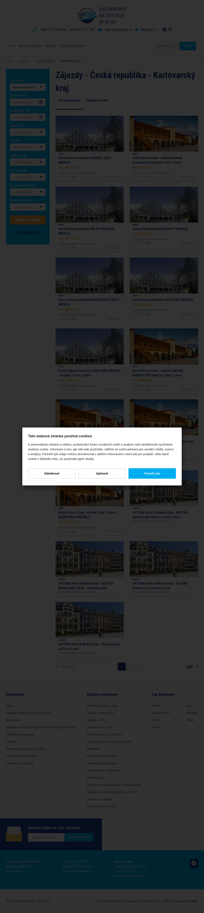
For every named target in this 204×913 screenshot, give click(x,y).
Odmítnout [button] (51, 473)
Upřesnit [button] (102, 473)
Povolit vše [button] (152, 473)
